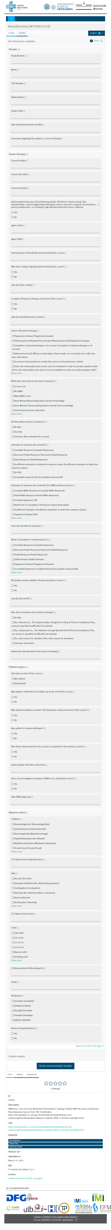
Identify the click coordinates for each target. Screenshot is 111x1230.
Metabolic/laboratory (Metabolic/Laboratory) (35, 843)
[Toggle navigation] (11, 18)
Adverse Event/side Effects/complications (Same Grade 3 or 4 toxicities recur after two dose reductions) (53, 355)
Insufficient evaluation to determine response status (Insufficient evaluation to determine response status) (55, 466)
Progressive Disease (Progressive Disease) (34, 564)
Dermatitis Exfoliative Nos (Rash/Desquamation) (36, 883)
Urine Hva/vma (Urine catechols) (29, 410)
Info (10, 1074)
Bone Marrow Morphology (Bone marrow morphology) (39, 401)
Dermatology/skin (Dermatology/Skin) (32, 824)
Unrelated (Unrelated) (24, 1001)
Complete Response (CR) (25, 500)
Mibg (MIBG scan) (22, 396)
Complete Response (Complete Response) (34, 450)
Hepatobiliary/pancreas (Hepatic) (29, 839)
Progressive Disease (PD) (26, 515)
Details (22, 33)
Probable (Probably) (23, 1015)
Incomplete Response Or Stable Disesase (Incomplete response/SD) (46, 569)
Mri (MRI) (18, 391)
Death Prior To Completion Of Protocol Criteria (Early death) (41, 505)
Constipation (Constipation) (27, 888)
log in (32, 1169)
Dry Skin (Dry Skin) (22, 879)
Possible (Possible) (23, 1011)
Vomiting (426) (21, 957)
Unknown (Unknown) (24, 643)
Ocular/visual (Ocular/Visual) (28, 848)
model (11, 33)
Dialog (20, 1074)
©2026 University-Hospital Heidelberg (53, 1220)
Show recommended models (55, 1066)
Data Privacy (71, 1217)
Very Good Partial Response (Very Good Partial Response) (40, 455)
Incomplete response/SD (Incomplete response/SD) (38, 477)
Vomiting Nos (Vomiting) (25, 902)
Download (32, 1074)
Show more (16, 373)
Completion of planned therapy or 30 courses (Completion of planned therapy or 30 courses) (52, 347)
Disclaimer (57, 1217)
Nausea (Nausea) (22, 898)
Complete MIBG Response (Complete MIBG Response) (39, 491)
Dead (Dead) (20, 684)
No (15, 217)
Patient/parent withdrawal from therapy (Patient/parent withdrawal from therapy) (51, 341)
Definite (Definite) (22, 1020)
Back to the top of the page (90, 1046)
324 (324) (18, 938)
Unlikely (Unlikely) (22, 1006)
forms (96, 40)
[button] (96, 33)
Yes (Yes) (18, 432)
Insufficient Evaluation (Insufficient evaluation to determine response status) (50, 510)
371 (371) (18, 943)
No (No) (17, 427)
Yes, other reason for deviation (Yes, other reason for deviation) (43, 639)
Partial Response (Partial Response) (31, 460)
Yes (15, 213)
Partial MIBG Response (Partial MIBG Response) (36, 495)
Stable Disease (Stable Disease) (29, 559)
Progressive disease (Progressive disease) (34, 336)
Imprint (47, 1217)
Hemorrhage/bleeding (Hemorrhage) (31, 834)
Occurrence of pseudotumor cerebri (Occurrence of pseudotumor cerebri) (48, 362)
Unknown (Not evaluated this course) (31, 437)
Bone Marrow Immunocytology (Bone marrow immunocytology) (43, 406)
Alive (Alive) (19, 679)
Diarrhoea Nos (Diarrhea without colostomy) (34, 893)
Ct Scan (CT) (19, 387)
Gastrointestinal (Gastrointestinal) (30, 829)
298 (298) (18, 933)
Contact (38, 1217)
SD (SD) (17, 472)
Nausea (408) (20, 952)
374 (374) (18, 947)
